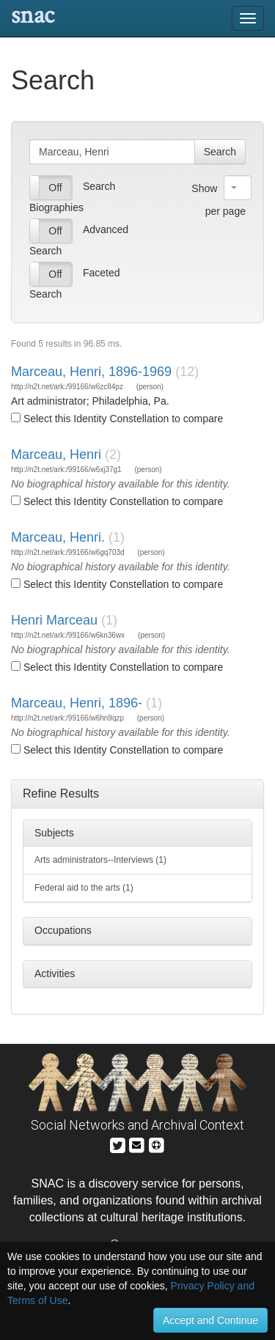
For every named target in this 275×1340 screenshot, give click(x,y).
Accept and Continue (210, 1320)
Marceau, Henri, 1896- (76, 703)
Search (220, 152)
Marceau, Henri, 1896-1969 (91, 371)
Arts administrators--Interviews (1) (100, 860)
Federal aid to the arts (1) (83, 888)
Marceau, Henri (56, 454)
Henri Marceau (54, 620)
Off (55, 188)
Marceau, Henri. (58, 537)
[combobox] (238, 187)
